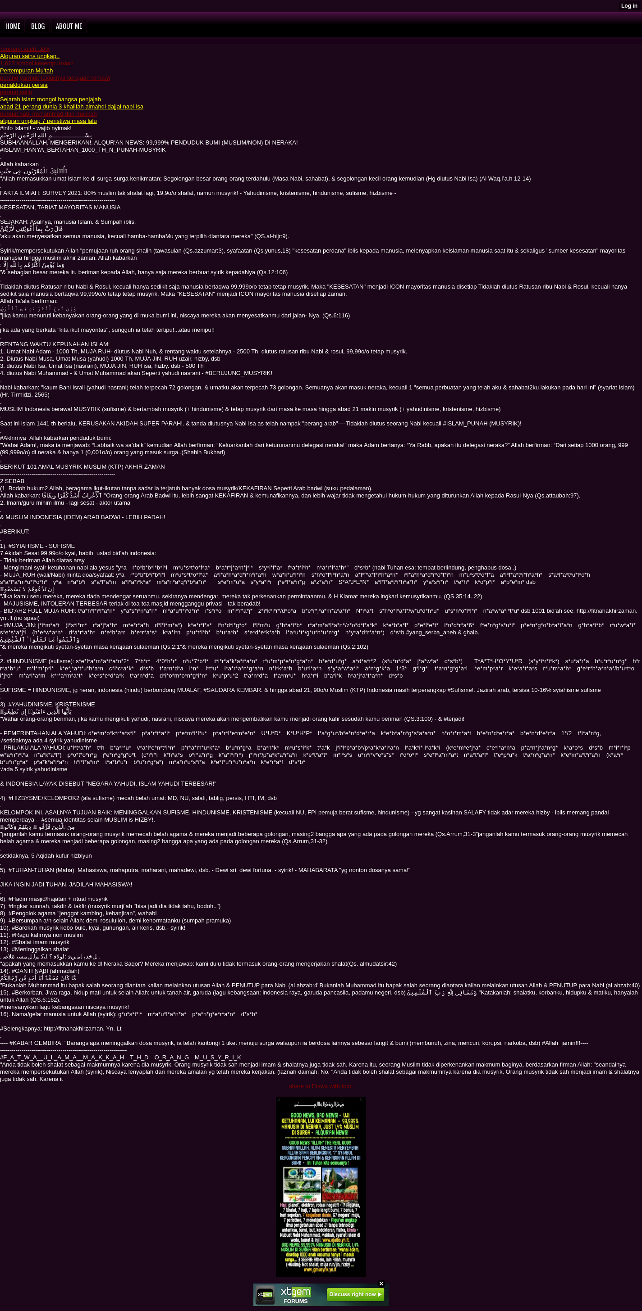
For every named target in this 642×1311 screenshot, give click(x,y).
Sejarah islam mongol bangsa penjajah (50, 99)
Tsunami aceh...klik (25, 48)
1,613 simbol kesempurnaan (36, 63)
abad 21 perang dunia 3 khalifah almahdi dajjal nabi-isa (71, 106)
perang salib (16, 92)
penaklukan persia (24, 84)
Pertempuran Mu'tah (26, 70)
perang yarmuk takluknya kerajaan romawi (55, 77)
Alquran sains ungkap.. (30, 56)
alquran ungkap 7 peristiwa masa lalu (48, 121)
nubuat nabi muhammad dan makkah (48, 113)
